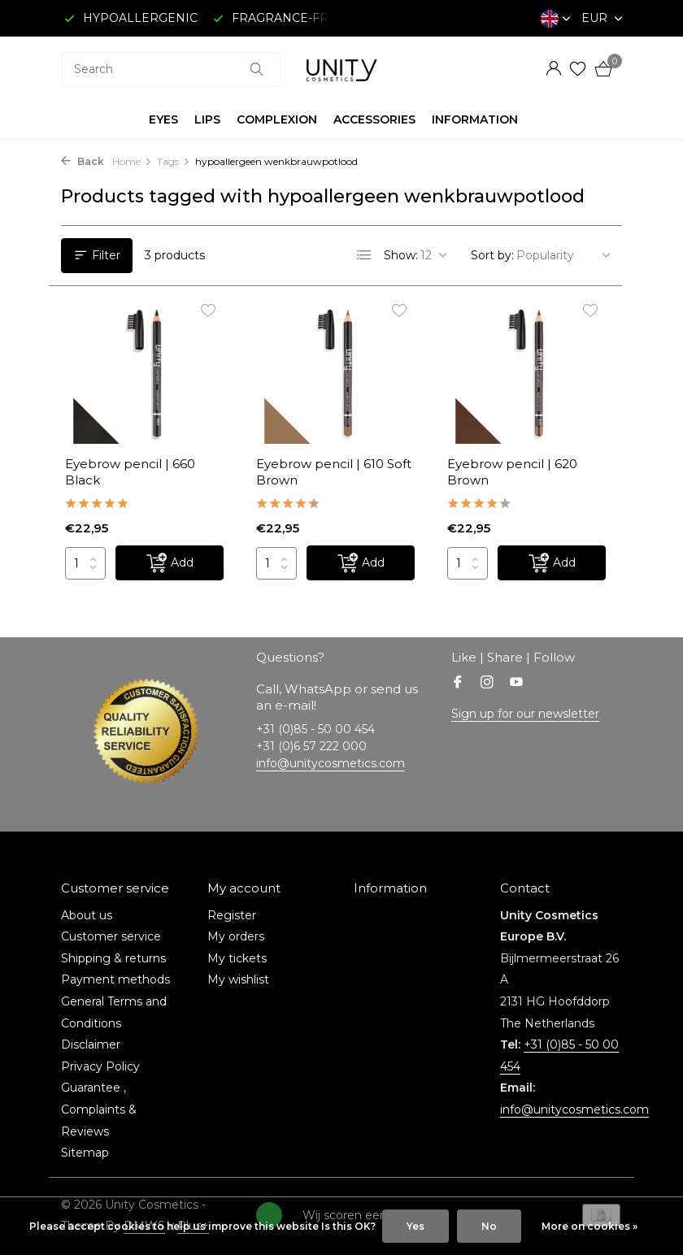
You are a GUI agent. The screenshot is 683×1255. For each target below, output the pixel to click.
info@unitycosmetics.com (330, 763)
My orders (235, 936)
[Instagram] (487, 683)
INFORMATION (475, 119)
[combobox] (171, 69)
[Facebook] (457, 683)
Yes (415, 1226)
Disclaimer (90, 1044)
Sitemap (85, 1152)
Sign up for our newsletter (525, 713)
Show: (401, 255)
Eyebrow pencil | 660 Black (130, 472)
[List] (364, 255)
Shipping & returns (113, 958)
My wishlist (238, 979)
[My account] (553, 69)
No (489, 1226)
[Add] (169, 562)
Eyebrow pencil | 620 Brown (512, 472)
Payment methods (115, 979)
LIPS (207, 119)
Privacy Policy (100, 1066)
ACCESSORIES (374, 119)
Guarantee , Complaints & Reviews (99, 1109)
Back (82, 161)
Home (132, 161)
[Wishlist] (577, 69)
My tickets (237, 958)
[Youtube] (516, 683)
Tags (173, 161)
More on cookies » (589, 1226)
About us (86, 915)
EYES (163, 119)
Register (231, 915)
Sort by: (492, 255)
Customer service (111, 936)
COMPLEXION (277, 119)
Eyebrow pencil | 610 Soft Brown (333, 472)
